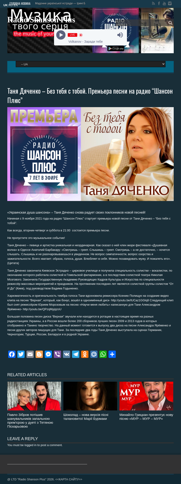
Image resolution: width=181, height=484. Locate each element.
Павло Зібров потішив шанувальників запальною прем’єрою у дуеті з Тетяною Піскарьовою (30, 420)
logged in (30, 445)
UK (5, 5)
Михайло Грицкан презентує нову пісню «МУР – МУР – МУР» (146, 417)
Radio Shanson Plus (41, 19)
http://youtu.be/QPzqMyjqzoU (42, 309)
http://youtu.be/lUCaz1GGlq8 (130, 300)
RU (10, 5)
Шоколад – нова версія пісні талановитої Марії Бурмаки (85, 417)
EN (16, 5)
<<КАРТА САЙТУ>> (68, 479)
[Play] (61, 35)
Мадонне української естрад (53, 3)
